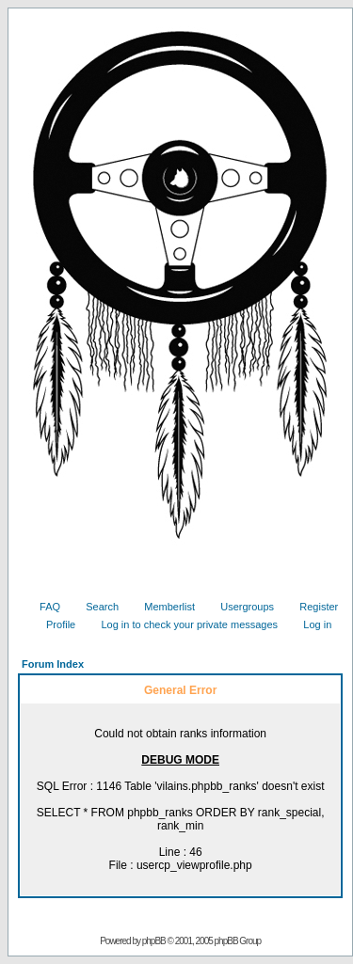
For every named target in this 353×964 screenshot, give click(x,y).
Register (311, 606)
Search (95, 606)
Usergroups (240, 606)
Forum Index (53, 664)
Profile (53, 624)
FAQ (42, 606)
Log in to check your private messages (182, 624)
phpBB (154, 941)
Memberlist (162, 606)
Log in (310, 624)
